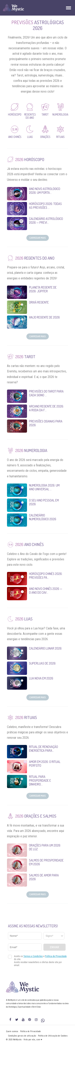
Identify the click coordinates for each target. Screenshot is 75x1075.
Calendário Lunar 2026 (45, 648)
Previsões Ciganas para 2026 (45, 423)
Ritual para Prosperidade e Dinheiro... (40, 780)
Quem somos (12, 1031)
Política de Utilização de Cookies (53, 1035)
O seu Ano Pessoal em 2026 (44, 502)
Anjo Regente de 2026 (44, 317)
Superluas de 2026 (42, 663)
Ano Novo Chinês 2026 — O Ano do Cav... (45, 590)
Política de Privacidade (30, 1031)
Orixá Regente (39, 302)
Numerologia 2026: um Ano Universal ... (44, 487)
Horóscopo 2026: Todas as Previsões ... (45, 206)
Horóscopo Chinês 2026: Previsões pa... (45, 576)
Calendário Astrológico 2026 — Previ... (46, 220)
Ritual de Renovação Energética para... (43, 749)
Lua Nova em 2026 (41, 678)
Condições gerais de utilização (22, 1035)
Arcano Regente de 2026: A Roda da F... (46, 408)
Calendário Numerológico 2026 (42, 517)
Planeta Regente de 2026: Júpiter (43, 289)
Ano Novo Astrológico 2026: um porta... (44, 191)
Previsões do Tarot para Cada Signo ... (46, 393)
